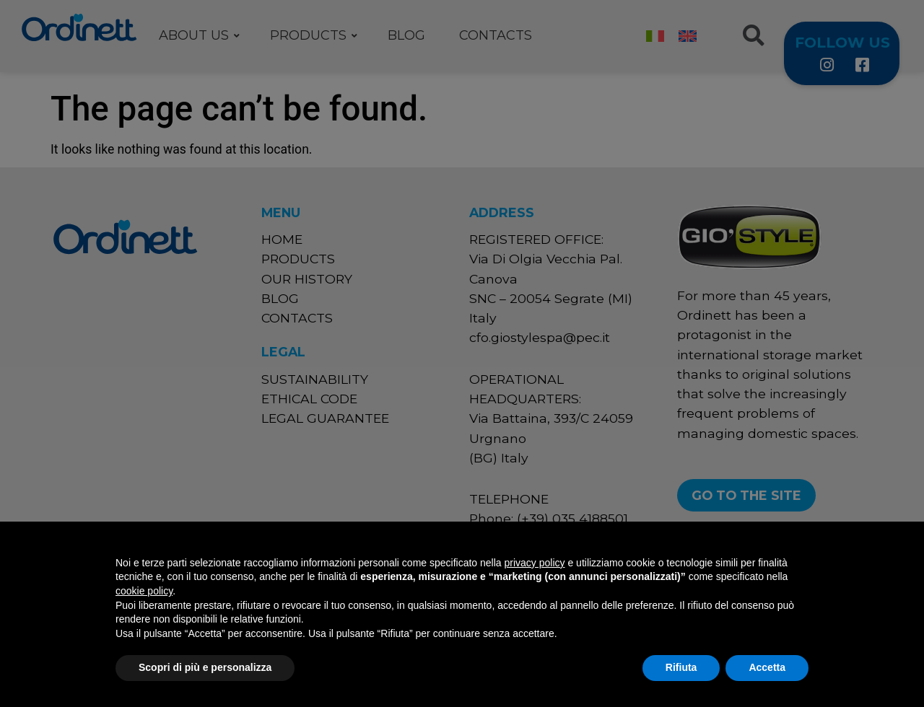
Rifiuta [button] (681, 667)
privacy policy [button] (535, 562)
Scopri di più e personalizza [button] (205, 667)
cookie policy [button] (144, 591)
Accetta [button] (767, 667)
